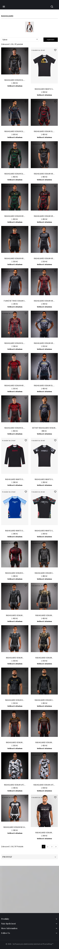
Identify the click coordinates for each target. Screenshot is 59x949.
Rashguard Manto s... (44, 89)
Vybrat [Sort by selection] (20, 39)
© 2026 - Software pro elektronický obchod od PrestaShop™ (29, 944)
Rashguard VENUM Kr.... (44, 174)
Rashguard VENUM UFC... (15, 785)
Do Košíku (15, 76)
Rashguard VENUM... (15, 615)
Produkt (7, 857)
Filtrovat (50, 40)
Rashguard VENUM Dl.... (14, 80)
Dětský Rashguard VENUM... (44, 428)
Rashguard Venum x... (14, 700)
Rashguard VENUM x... (14, 573)
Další (56, 847)
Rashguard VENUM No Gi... (14, 827)
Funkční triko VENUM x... (15, 301)
